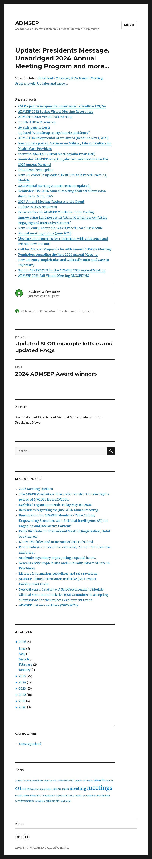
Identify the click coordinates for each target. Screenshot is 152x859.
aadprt (18, 780)
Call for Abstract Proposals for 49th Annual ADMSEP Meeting (64, 249)
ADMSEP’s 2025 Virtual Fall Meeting (45, 117)
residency (40, 801)
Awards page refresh (34, 127)
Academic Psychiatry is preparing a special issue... (57, 558)
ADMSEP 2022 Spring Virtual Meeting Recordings (55, 111)
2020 (22, 707)
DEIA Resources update (35, 170)
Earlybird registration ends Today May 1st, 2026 (55, 505)
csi (18, 788)
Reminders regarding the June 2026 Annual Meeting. (58, 254)
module (19, 796)
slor (58, 800)
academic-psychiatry (32, 780)
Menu (129, 25)
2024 (22, 682)
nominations (49, 796)
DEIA (30, 789)
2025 (22, 676)
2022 (22, 695)
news (26, 795)
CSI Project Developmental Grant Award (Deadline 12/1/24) (62, 106)
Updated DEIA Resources (37, 122)
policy (71, 796)
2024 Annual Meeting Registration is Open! (51, 201)
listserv (57, 789)
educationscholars (42, 789)
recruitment (103, 795)
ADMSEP (27, 23)
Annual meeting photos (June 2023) (44, 233)
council (109, 780)
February (25, 664)
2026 (22, 642)
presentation (89, 796)
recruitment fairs (25, 800)
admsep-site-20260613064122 (59, 780)
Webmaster (28, 310)
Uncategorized (68, 310)
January (25, 670)
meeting (78, 788)
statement (66, 801)
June (22, 648)
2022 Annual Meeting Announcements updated (53, 186)
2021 (22, 701)
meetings (87, 310)
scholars (50, 801)
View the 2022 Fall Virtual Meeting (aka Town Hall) (56, 154)
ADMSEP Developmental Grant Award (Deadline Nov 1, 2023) (63, 138)
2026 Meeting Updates (36, 489)
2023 (22, 688)
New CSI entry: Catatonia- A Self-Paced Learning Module (60, 228)
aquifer (78, 780)
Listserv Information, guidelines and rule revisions (58, 573)
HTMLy (64, 847)
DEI (24, 789)
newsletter (36, 795)
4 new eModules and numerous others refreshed (56, 542)
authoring (88, 780)
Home (19, 824)
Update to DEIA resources (37, 207)
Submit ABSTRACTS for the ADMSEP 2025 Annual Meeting (61, 270)
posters (79, 796)
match (65, 789)
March (24, 659)
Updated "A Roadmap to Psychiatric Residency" (54, 133)
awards (99, 780)
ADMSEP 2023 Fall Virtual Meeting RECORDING (53, 276)
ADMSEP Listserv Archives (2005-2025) (48, 605)
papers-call (61, 796)
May (22, 654)
